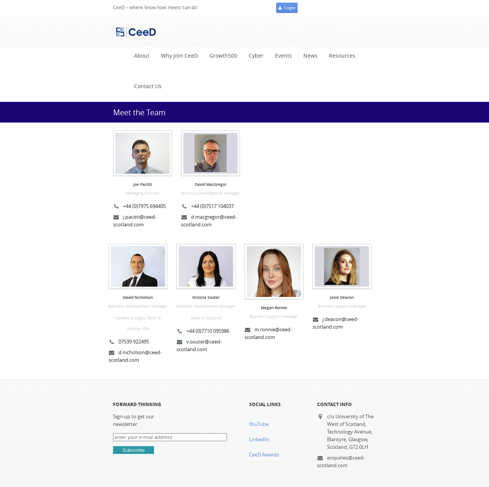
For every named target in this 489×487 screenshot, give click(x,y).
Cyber (256, 55)
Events (281, 54)
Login (287, 8)
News (310, 55)
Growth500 (223, 55)
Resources (342, 55)
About (139, 54)
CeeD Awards (264, 455)
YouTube (259, 424)
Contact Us (148, 86)
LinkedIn (259, 439)
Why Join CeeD (177, 54)
